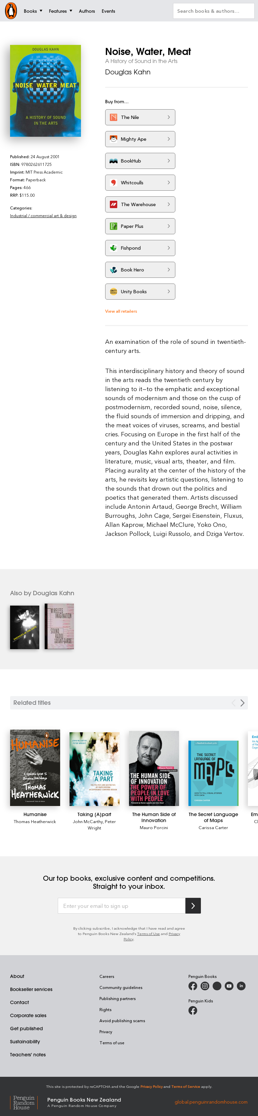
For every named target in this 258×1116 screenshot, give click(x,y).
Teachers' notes (28, 1055)
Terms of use (111, 1043)
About (17, 976)
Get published (26, 1029)
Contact (19, 1002)
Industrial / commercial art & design (43, 215)
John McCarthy (88, 821)
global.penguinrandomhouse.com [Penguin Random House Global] (211, 1101)
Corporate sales (28, 1015)
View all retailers (121, 311)
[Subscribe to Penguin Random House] (193, 906)
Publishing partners (117, 998)
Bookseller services (31, 989)
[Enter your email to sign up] (121, 906)
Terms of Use (148, 933)
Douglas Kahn (127, 72)
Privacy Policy (151, 1086)
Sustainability (25, 1042)
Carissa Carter (213, 827)
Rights (105, 1009)
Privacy (105, 1032)
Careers (106, 976)
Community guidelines (120, 987)
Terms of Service (185, 1086)
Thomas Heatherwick (35, 821)
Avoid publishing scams (122, 1020)
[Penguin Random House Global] (28, 1102)
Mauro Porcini (154, 827)
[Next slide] (243, 702)
